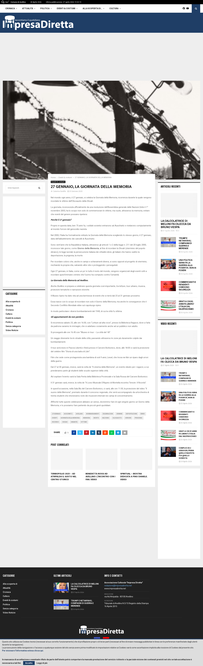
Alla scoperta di (13, 301)
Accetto (29, 663)
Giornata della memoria (70, 418)
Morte (96, 418)
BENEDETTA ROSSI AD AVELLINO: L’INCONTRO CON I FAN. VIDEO (100, 477)
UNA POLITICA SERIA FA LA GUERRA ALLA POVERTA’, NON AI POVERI (187, 265)
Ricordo (55, 422)
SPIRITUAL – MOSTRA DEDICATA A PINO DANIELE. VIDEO (133, 477)
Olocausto (117, 418)
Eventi (54, 418)
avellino (79, 414)
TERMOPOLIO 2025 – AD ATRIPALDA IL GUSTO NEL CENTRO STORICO (63, 477)
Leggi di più (42, 663)
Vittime (84, 422)
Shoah (64, 422)
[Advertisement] (101, 59)
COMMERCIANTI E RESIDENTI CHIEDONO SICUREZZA (186, 415)
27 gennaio (56, 414)
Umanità (74, 422)
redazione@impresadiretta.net (118, 585)
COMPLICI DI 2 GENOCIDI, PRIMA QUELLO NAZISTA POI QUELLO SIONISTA (186, 453)
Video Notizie (12, 330)
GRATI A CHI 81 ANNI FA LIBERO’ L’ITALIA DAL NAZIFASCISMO (188, 434)
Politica (44, 8)
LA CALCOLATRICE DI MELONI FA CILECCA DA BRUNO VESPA (176, 224)
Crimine (119, 414)
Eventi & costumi (66, 8)
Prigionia (138, 418)
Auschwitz (68, 414)
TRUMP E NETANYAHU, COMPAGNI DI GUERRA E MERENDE (185, 243)
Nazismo (105, 418)
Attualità (27, 8)
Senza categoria (13, 326)
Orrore (128, 418)
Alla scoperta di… (92, 8)
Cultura (113, 8)
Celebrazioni (108, 414)
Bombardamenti (92, 414)
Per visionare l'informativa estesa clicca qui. (23, 650)
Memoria (86, 418)
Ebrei (143, 414)
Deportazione (131, 414)
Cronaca (10, 8)
